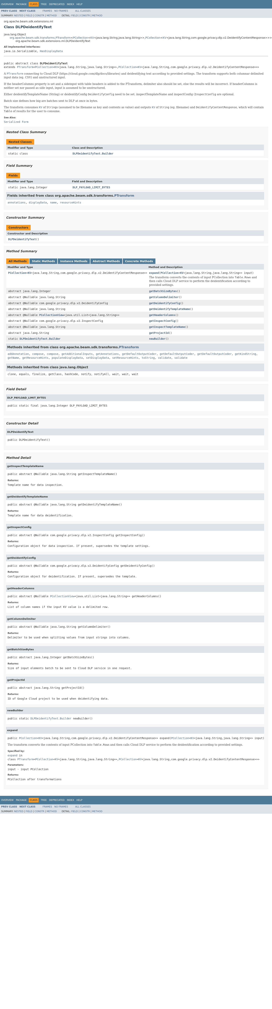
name (53, 202)
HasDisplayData (51, 51)
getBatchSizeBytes (163, 291)
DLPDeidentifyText (22, 239)
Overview (7, 4)
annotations (17, 202)
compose (37, 353)
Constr (39, 15)
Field (29, 15)
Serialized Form (16, 121)
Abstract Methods (106, 261)
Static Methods (43, 261)
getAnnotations (107, 353)
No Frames (61, 11)
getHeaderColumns (162, 315)
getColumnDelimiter (163, 297)
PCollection (80, 37)
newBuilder (157, 338)
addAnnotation (18, 353)
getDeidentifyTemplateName (169, 309)
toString (148, 357)
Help (79, 4)
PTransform (25, 67)
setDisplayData (97, 357)
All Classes (83, 11)
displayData (38, 202)
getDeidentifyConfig (164, 303)
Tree (44, 4)
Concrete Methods (139, 261)
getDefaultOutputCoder (139, 353)
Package (21, 4)
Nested (18, 15)
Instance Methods (73, 261)
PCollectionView (51, 315)
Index (70, 4)
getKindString (245, 353)
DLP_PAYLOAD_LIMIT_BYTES (91, 187)
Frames (47, 11)
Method (52, 15)
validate (164, 357)
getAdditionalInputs (77, 353)
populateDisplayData (67, 357)
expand (154, 272)
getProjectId (159, 332)
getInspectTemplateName (167, 326)
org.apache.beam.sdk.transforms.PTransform (40, 37)
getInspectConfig (162, 320)
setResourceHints (125, 357)
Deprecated (57, 4)
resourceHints (70, 202)
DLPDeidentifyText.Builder (93, 153)
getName (13, 357)
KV (92, 37)
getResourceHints (35, 357)
